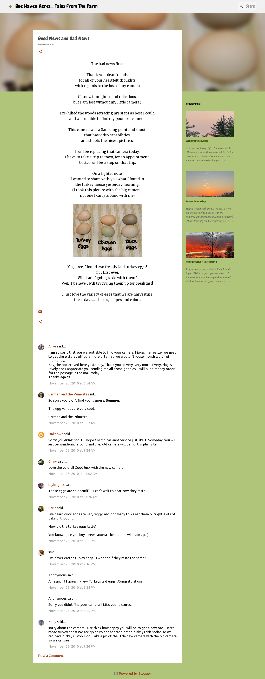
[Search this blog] (238, 6)
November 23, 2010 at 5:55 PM (72, 611)
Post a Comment (51, 656)
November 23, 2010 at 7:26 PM (72, 646)
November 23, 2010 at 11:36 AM (73, 497)
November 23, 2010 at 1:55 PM (72, 541)
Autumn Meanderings (196, 201)
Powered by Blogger (132, 673)
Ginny (52, 461)
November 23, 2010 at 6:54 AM (72, 383)
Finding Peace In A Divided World (201, 261)
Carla (52, 508)
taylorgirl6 (56, 485)
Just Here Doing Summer (197, 140)
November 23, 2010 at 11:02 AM (73, 474)
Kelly (52, 622)
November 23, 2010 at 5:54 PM (72, 587)
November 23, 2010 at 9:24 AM (72, 450)
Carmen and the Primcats (67, 394)
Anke (52, 346)
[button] (40, 52)
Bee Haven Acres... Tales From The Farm (56, 6)
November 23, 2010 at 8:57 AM (72, 423)
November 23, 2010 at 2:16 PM (72, 564)
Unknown (55, 434)
